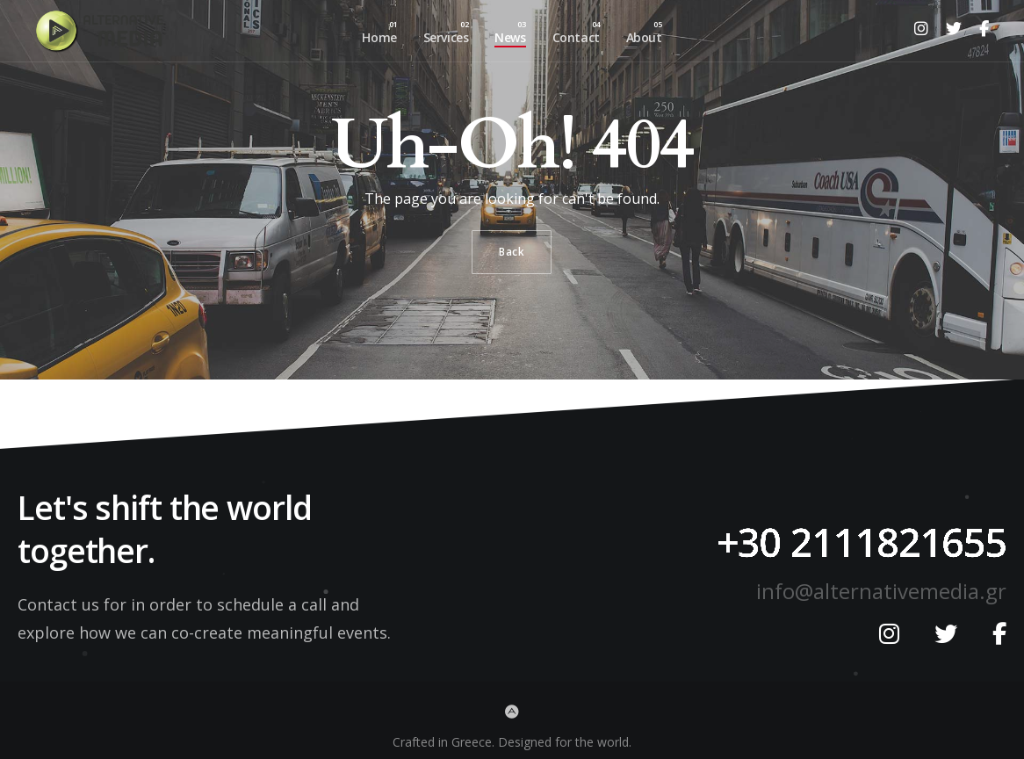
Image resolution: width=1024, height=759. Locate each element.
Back (511, 251)
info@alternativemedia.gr (881, 590)
